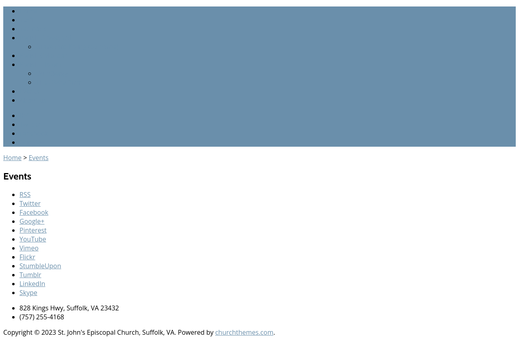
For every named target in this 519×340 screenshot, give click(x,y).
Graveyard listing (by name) (77, 46)
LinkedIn (32, 283)
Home (28, 10)
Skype (28, 292)
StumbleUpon (40, 265)
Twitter (30, 124)
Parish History (40, 64)
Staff (26, 19)
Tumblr (30, 274)
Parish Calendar (43, 55)
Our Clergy (52, 73)
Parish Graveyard (45, 37)
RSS (24, 115)
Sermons (32, 28)
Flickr (27, 256)
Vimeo (29, 248)
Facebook (33, 133)
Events (29, 91)
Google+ (32, 142)
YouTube (32, 239)
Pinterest (33, 230)
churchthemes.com (244, 332)
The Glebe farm (59, 82)
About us (33, 100)
